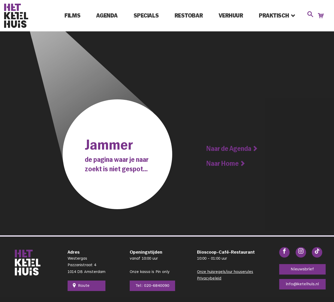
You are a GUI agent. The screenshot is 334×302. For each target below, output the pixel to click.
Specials (146, 15)
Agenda (107, 15)
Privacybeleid (209, 279)
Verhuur (231, 15)
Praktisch (274, 15)
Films (72, 15)
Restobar (189, 15)
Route (81, 286)
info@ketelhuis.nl (302, 284)
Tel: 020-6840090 (151, 286)
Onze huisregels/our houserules (225, 272)
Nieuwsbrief (301, 269)
